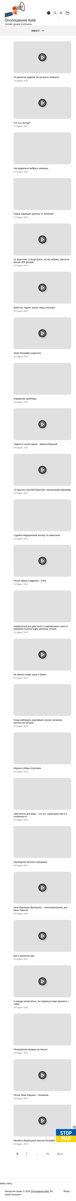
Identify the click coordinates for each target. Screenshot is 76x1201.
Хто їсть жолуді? (22, 123)
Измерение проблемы (25, 398)
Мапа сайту (6, 1183)
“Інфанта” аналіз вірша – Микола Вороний (35, 444)
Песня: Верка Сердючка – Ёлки (30, 580)
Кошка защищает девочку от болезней (34, 214)
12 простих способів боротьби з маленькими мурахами (42, 490)
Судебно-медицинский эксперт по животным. (37, 535)
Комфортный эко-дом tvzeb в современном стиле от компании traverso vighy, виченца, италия (41, 627)
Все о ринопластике (24, 956)
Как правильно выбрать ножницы (31, 168)
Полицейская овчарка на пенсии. (31, 1049)
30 (47, 1153)
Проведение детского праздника (30, 862)
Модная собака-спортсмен (27, 768)
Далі (60, 1153)
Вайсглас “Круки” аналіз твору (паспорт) (34, 307)
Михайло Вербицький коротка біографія (34, 1140)
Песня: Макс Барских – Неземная (31, 1095)
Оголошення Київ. (40, 1191)
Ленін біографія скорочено (27, 353)
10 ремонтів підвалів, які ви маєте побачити (36, 77)
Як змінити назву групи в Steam (30, 674)
